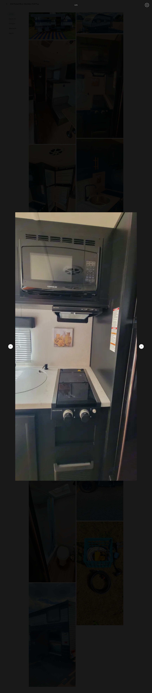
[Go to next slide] (141, 346)
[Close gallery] (147, 5)
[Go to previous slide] (10, 346)
